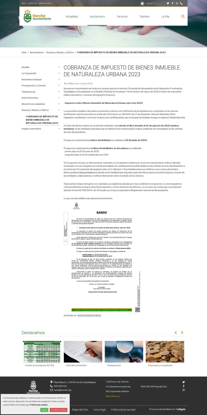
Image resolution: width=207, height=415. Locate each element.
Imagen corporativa (31, 128)
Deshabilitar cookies (58, 410)
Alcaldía (25, 67)
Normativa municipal (31, 79)
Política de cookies (39, 405)
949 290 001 (58, 386)
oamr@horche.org (60, 390)
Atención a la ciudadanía (33, 104)
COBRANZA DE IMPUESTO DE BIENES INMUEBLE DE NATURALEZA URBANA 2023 (42, 119)
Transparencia (28, 91)
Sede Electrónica (30, 98)
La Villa (165, 16)
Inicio (24, 3)
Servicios (122, 16)
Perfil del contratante (76, 365)
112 (107, 386)
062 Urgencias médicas (117, 391)
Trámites (144, 16)
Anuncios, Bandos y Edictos (60, 52)
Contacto (32, 3)
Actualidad (72, 16)
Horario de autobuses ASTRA (39, 365)
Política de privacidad (123, 409)
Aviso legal (100, 409)
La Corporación (29, 73)
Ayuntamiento (97, 16)
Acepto (44, 410)
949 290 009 (147, 386)
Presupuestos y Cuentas (34, 85)
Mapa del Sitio (45, 3)
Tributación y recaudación (160, 365)
